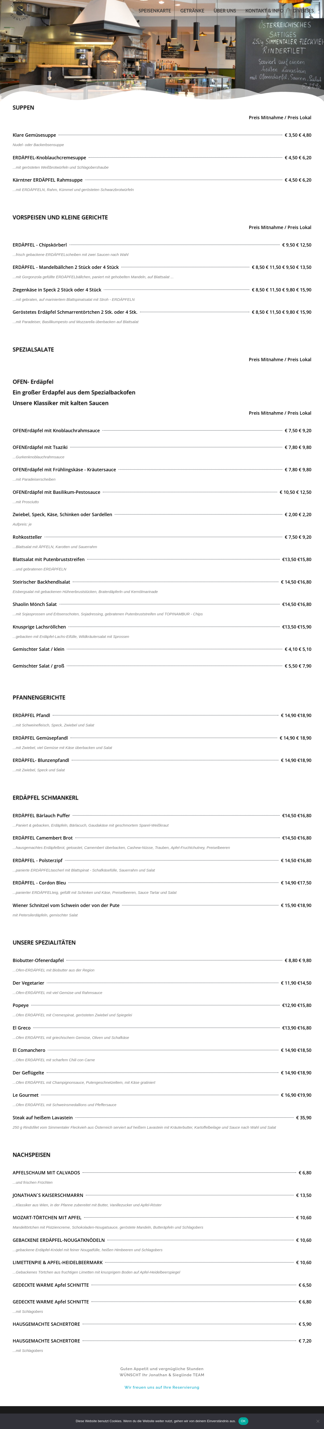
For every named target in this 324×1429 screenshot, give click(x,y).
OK (243, 1421)
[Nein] (317, 1421)
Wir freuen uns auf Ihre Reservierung (162, 1387)
